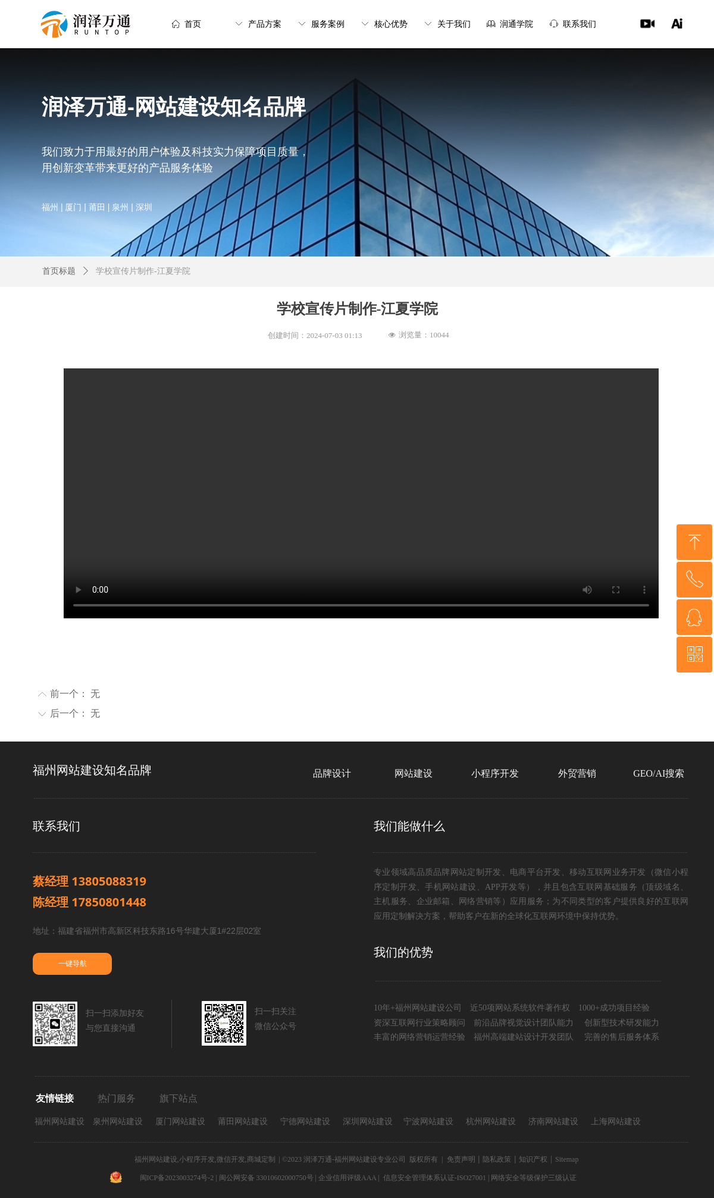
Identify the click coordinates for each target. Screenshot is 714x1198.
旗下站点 (178, 1098)
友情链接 (55, 1098)
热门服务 (117, 1098)
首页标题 (59, 271)
